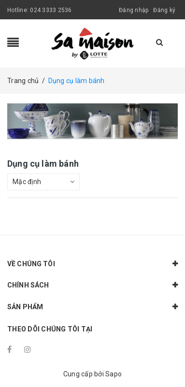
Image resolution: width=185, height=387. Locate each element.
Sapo (113, 374)
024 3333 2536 (50, 10)
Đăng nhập (133, 10)
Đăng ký (164, 10)
